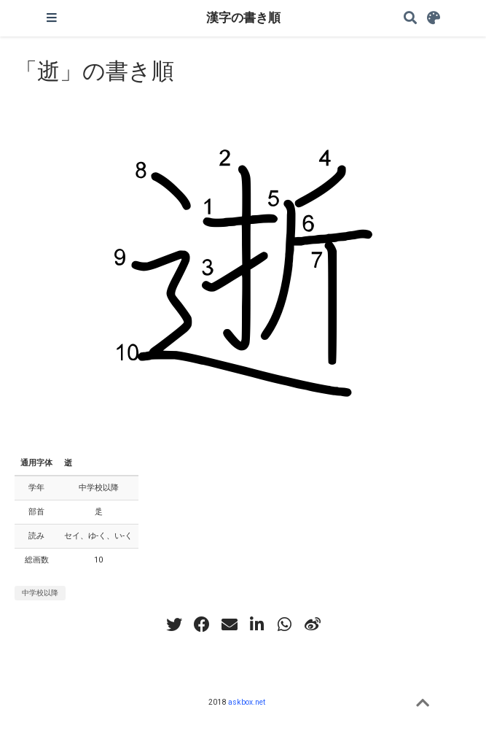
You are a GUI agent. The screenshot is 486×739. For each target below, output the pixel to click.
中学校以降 (40, 592)
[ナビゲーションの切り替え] (52, 18)
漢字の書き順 (243, 18)
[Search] (410, 18)
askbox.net (246, 702)
